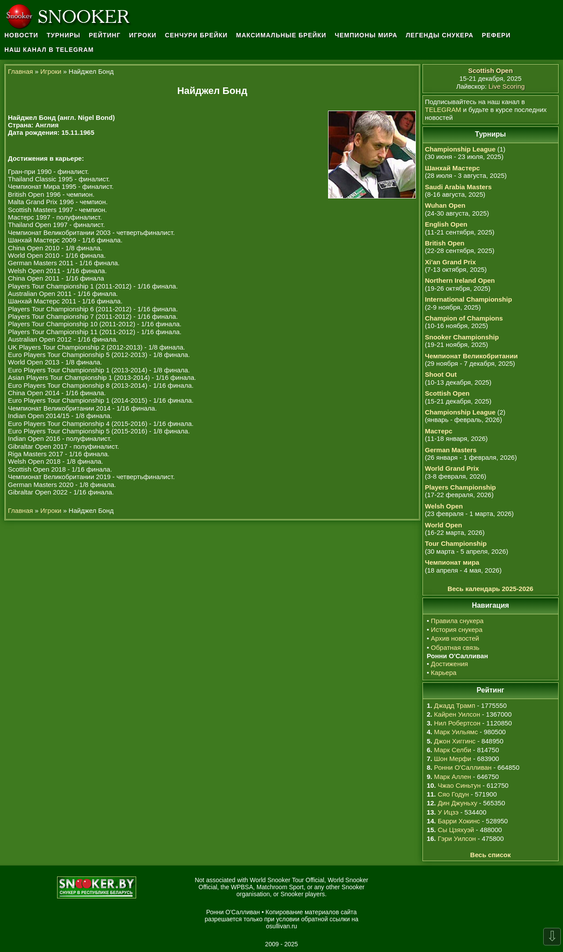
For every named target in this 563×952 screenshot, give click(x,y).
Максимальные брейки (281, 35)
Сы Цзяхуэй (456, 829)
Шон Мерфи (452, 758)
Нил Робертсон (457, 723)
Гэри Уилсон (457, 838)
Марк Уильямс (456, 732)
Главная (20, 71)
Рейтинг (104, 35)
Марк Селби (452, 750)
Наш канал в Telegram (49, 49)
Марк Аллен (452, 776)
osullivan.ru (281, 926)
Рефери (496, 35)
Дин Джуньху (457, 803)
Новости (21, 35)
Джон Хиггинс (454, 741)
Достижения (449, 663)
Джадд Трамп (454, 705)
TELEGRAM (443, 109)
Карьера (443, 672)
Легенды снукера (439, 35)
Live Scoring (506, 86)
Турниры (63, 35)
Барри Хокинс (459, 821)
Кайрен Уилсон (457, 714)
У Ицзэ (448, 812)
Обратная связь (455, 647)
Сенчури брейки (196, 35)
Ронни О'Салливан (462, 767)
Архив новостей (455, 638)
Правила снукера (457, 620)
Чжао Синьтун (459, 785)
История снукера (456, 629)
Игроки (143, 35)
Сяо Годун (453, 794)
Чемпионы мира (366, 35)
